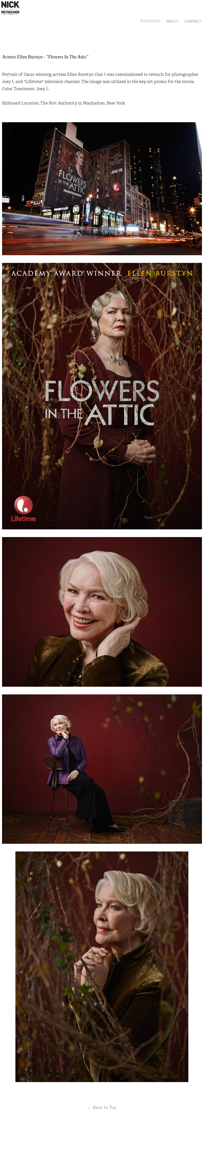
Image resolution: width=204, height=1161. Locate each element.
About (172, 21)
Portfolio (150, 21)
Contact (192, 21)
